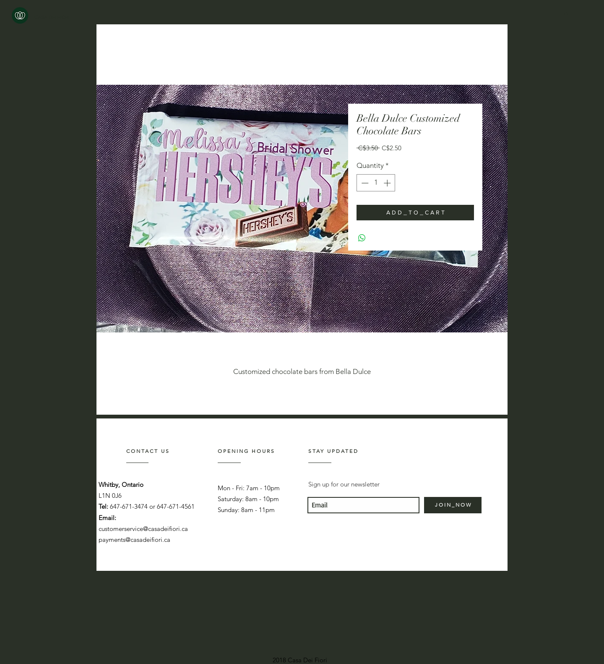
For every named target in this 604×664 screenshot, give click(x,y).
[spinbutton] (376, 183)
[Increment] (388, 183)
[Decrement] (364, 183)
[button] (591, 12)
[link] (566, 16)
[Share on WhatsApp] (362, 238)
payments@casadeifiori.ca (134, 540)
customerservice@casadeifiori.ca (143, 529)
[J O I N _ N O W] (453, 505)
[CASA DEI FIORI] (51, 17)
